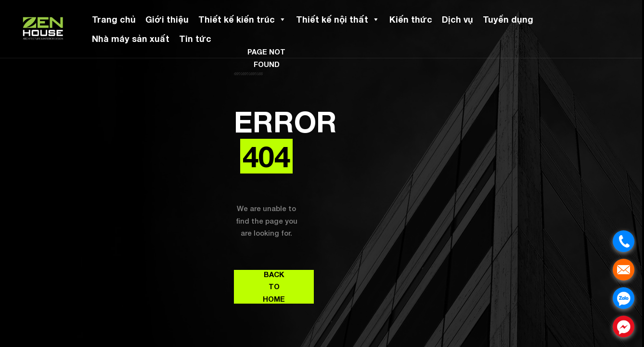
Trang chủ (114, 19)
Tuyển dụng (508, 19)
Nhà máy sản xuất (130, 38)
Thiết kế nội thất (338, 19)
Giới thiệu (167, 19)
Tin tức (195, 38)
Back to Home (274, 286)
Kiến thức (410, 19)
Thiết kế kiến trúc (242, 19)
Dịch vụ (457, 19)
